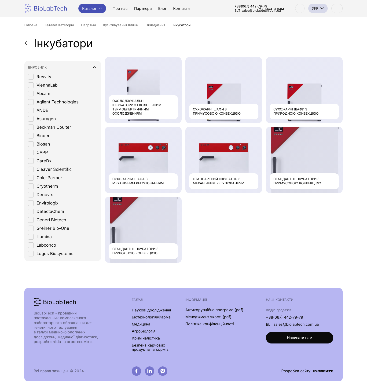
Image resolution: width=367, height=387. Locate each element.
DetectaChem (50, 211)
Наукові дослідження (151, 310)
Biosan (43, 144)
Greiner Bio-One (53, 228)
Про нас (120, 8)
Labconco (46, 245)
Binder (43, 135)
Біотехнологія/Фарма (151, 317)
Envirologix (48, 203)
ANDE (42, 110)
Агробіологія (143, 331)
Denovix (45, 194)
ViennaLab (47, 85)
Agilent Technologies (58, 102)
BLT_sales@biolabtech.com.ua (232, 10)
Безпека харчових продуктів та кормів (150, 347)
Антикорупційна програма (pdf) (214, 310)
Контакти (182, 8)
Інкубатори (59, 43)
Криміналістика (146, 338)
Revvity (44, 76)
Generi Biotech (51, 220)
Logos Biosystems (55, 253)
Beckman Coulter (54, 127)
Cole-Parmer (49, 177)
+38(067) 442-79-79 (225, 6)
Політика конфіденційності (209, 324)
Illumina (44, 236)
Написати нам (299, 338)
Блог (163, 8)
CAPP (42, 152)
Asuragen (46, 119)
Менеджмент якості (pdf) (208, 317)
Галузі (137, 300)
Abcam (43, 93)
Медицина (141, 324)
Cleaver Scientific (54, 169)
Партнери (143, 8)
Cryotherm (47, 186)
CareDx (44, 161)
